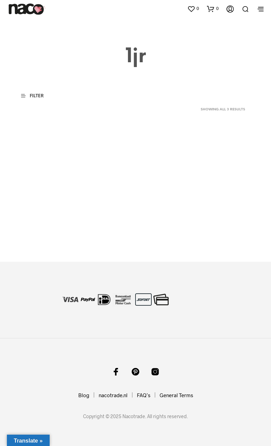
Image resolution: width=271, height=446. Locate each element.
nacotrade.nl (113, 395)
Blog (83, 395)
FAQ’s (143, 395)
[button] (193, 8)
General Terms (176, 395)
